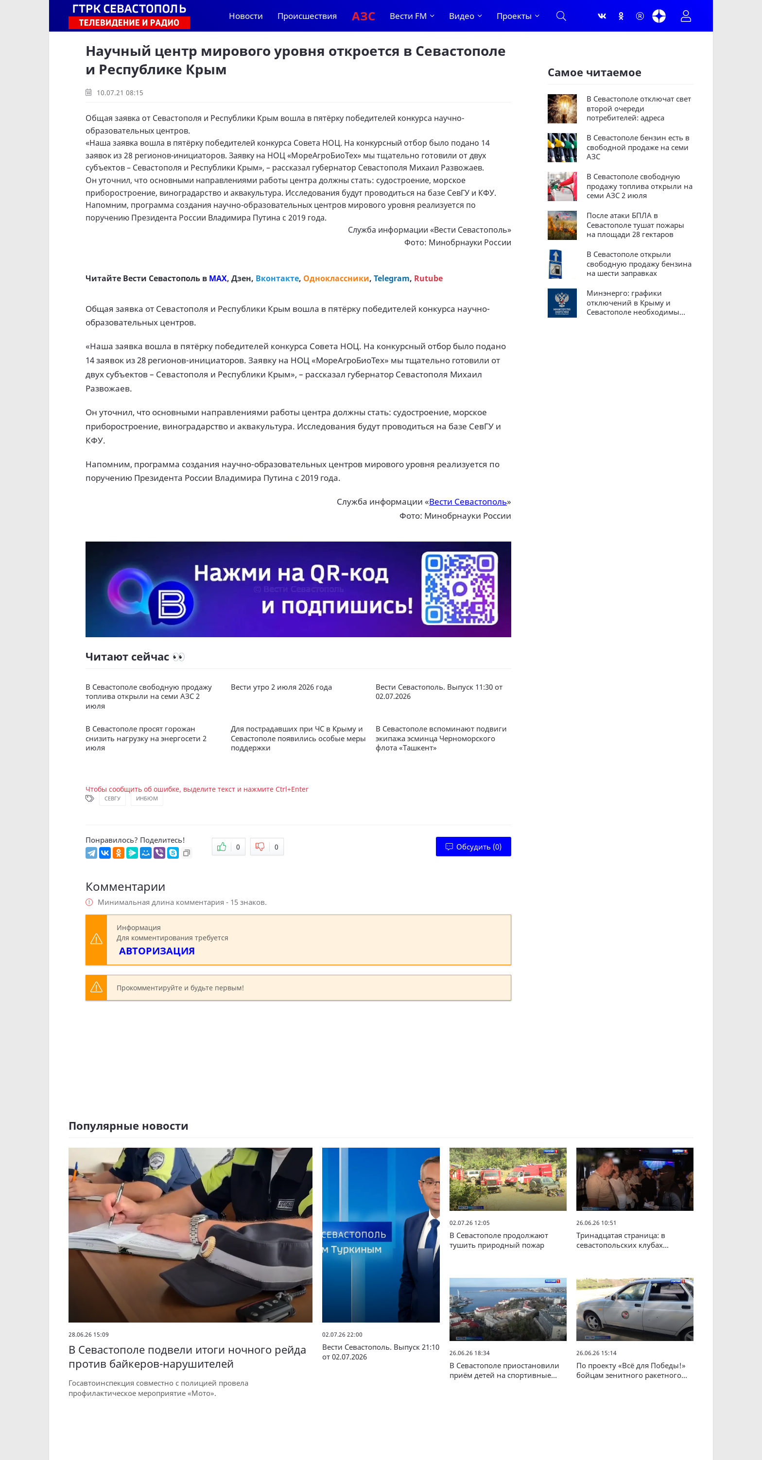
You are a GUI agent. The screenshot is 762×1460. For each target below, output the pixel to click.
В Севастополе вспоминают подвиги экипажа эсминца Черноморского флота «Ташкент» (441, 738)
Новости (246, 15)
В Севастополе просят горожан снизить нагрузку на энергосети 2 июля (146, 738)
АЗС (363, 16)
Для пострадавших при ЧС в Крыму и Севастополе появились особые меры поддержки (298, 738)
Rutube (428, 278)
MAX (218, 278)
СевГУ (112, 798)
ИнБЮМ (147, 798)
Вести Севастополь (470, 229)
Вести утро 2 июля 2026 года (281, 687)
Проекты (514, 15)
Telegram (392, 278)
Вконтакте (277, 278)
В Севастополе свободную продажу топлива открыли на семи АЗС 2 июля (149, 696)
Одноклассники (336, 278)
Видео (461, 15)
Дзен (241, 278)
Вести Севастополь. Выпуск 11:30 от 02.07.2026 (439, 691)
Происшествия (307, 15)
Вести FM (408, 15)
